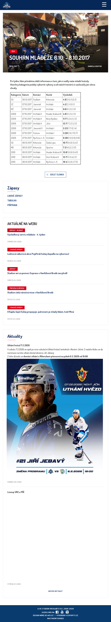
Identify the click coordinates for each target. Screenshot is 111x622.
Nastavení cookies (55, 618)
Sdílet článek (57, 174)
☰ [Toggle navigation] (104, 4)
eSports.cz (72, 615)
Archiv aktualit (55, 591)
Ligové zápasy (15, 196)
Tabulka (11, 200)
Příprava (12, 205)
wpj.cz (50, 615)
